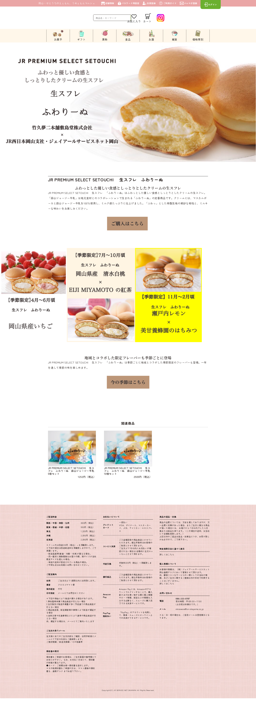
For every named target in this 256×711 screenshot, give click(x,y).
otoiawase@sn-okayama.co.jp (190, 621)
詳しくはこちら (167, 567)
